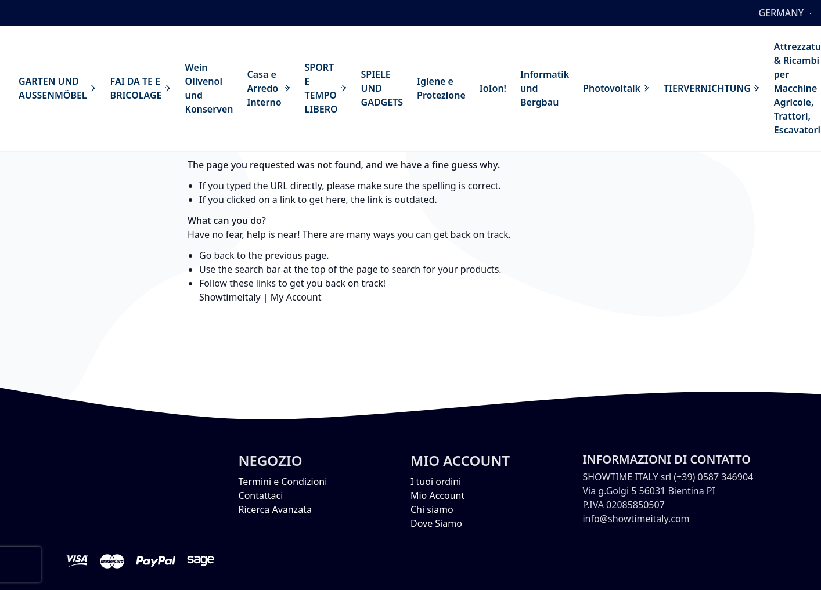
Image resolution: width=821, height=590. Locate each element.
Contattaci (261, 495)
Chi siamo (431, 509)
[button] (787, 13)
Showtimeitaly (230, 297)
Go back (217, 255)
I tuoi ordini (435, 481)
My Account (296, 297)
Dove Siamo (436, 523)
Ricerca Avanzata (275, 509)
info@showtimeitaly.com (635, 518)
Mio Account (437, 495)
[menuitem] (57, 88)
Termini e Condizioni (283, 481)
